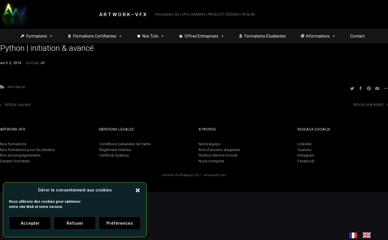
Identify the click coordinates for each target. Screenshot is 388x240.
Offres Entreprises (204, 36)
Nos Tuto (153, 36)
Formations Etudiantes (265, 36)
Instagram (305, 155)
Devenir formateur (15, 161)
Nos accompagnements (20, 155)
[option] (368, 235)
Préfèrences (119, 223)
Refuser (75, 223)
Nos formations (13, 144)
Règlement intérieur (115, 150)
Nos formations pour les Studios (27, 150)
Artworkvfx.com (214, 175)
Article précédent (368, 104)
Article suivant (18, 104)
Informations (321, 36)
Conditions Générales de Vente (125, 144)
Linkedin (304, 144)
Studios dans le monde (217, 155)
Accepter (30, 223)
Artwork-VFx (170, 175)
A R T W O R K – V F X (122, 14)
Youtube (304, 150)
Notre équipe (209, 144)
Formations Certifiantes (97, 36)
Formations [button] (39, 36)
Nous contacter (211, 161)
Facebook (306, 161)
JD (42, 63)
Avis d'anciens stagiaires (219, 150)
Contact (357, 36)
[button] (138, 190)
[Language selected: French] (362, 235)
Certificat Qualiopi (114, 155)
